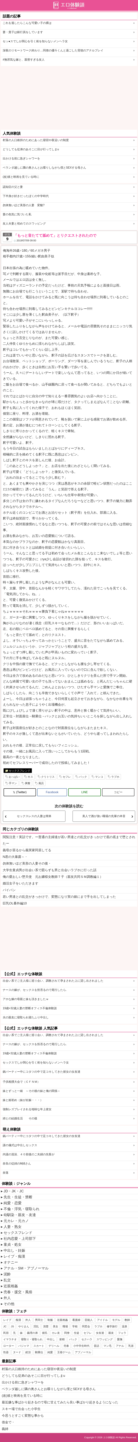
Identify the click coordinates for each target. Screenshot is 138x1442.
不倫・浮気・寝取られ (22, 1209)
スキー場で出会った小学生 (21, 1409)
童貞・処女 (13, 1244)
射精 (62, 1339)
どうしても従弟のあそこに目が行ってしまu (31, 149)
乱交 (7, 1280)
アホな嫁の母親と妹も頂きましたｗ (26, 999)
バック (83, 776)
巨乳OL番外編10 (15, 903)
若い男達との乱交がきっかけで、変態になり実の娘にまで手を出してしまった (59, 896)
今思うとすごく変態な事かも (23, 1415)
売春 (66, 1345)
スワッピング (104, 1339)
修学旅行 (112, 1326)
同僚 (67, 1332)
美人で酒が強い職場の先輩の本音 (103, 816)
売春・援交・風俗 (18, 1292)
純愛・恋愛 (13, 1203)
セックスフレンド (19, 770)
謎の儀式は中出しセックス (20, 1145)
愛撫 (119, 1339)
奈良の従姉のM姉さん (17, 1163)
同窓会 (86, 1326)
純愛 (50, 1352)
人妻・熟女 (13, 1227)
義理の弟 (32, 1332)
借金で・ (8, 1422)
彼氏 (44, 1332)
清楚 (46, 1326)
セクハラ (86, 1339)
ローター (8, 1345)
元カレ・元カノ (16, 1221)
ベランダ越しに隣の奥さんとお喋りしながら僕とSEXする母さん (44, 167)
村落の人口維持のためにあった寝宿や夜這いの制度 (36, 140)
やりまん (23, 1326)
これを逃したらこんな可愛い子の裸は (27, 22)
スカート (38, 1345)
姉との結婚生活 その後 (20, 1118)
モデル (116, 1319)
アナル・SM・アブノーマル (26, 1268)
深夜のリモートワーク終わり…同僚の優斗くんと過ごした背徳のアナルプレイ (53, 50)
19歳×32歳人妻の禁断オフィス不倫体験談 (30, 1008)
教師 (127, 1319)
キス (30, 776)
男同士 (39, 1319)
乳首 (131, 1345)
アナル (120, 1345)
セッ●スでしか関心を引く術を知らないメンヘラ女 (35, 41)
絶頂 (28, 1352)
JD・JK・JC (14, 1191)
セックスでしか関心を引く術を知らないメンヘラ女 (36, 1062)
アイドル (102, 1319)
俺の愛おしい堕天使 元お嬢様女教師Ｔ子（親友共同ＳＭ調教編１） (53, 877)
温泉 (124, 1326)
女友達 (100, 1332)
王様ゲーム (64, 1352)
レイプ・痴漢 (14, 1256)
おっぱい (14, 776)
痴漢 (18, 1319)
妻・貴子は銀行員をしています (23, 32)
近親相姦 (11, 1286)
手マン (13, 783)
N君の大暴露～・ (15, 857)
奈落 (5, 1172)
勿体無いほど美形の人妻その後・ (27, 863)
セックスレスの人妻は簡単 (34, 816)
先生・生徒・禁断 (18, 1197)
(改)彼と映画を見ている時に (21, 176)
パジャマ (23, 1345)
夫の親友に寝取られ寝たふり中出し (26, 1017)
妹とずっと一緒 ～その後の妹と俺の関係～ (31, 1090)
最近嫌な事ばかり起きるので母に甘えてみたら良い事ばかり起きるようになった (60, 1402)
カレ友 (56, 1332)
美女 (55, 1326)
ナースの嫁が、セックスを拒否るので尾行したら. (35, 989)
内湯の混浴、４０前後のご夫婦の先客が (28, 1154)
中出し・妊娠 (14, 1250)
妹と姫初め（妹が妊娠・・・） (23, 1100)
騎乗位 (39, 1352)
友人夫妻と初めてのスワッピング (24, 223)
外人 (7, 1298)
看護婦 (76, 1319)
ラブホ (115, 776)
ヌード (17, 1352)
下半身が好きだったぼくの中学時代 (26, 196)
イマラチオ (10, 1339)
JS (12, 1326)
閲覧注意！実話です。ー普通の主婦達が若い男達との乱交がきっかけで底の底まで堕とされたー (69, 840)
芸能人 (89, 1319)
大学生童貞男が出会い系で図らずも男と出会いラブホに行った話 (49, 870)
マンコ (99, 776)
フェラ (122, 1332)
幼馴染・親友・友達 (20, 1215)
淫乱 (36, 1326)
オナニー (11, 1262)
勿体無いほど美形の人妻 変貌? (24, 205)
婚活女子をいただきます (20, 883)
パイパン (9, 890)
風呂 (41, 783)
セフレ (67, 776)
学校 (75, 1326)
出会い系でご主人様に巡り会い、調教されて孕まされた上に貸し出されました (53, 980)
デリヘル (54, 1345)
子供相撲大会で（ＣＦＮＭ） (21, 1081)
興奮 (27, 783)
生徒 (76, 1332)
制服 (50, 1319)
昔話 (96, 1345)
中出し (51, 1339)
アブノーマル (83, 1352)
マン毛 (108, 1345)
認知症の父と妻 (13, 186)
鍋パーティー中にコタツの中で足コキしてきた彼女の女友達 (41, 1071)
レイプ (7, 1319)
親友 (111, 1332)
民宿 (6, 1332)
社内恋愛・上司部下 (20, 1239)
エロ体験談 (109, 1437)
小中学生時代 (81, 1345)
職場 (65, 1326)
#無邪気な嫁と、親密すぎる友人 (24, 59)
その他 (9, 1304)
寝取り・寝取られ (32, 1339)
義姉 (5, 1429)
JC (4, 1326)
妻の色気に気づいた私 (17, 214)
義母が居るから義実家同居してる (27, 850)
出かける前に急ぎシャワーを (21, 158)
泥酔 (7, 1274)
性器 (6, 1352)
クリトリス (48, 776)
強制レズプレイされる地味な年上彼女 (27, 1109)
